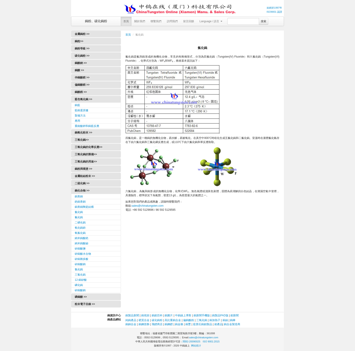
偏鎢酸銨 (188, 320)
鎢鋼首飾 (144, 324)
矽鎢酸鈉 (80, 264)
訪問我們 (172, 21)
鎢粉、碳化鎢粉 (96, 21)
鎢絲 (225, 320)
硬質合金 (144, 320)
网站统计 (196, 345)
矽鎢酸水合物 (83, 253)
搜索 (263, 21)
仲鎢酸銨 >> (82, 77)
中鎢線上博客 (183, 315)
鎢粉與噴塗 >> (83, 168)
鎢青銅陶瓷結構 (84, 206)
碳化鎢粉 (157, 320)
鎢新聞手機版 (202, 315)
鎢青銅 (79, 196)
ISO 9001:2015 (211, 341)
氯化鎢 (79, 269)
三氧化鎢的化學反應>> (88, 147)
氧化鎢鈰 (80, 227)
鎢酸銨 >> (81, 92)
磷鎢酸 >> (81, 296)
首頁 (126, 21)
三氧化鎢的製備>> (86, 154)
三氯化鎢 (80, 274)
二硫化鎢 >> (82, 183)
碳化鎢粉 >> (82, 55)
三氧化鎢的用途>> (86, 161)
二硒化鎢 (80, 222)
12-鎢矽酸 (81, 279)
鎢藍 (77, 105)
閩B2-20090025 (191, 341)
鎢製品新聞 (132, 315)
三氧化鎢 (201, 320)
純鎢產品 (130, 320)
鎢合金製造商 (232, 324)
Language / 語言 (210, 21)
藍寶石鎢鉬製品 (202, 324)
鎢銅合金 (130, 324)
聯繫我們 (156, 21)
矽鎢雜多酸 (81, 259)
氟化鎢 (79, 217)
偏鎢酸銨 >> (82, 84)
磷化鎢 (79, 285)
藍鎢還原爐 (81, 110)
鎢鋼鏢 (169, 324)
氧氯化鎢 (80, 233)
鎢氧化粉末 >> (83, 132)
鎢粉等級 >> (82, 48)
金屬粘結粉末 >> (85, 176)
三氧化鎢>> (82, 139)
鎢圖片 (169, 315)
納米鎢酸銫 (81, 238)
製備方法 (80, 115)
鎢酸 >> (79, 70)
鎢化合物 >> (82, 190)
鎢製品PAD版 (220, 315)
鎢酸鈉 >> (81, 63)
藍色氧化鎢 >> (83, 99)
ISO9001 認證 (274, 11)
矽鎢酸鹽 (80, 248)
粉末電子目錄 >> (85, 304)
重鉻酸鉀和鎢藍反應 (87, 126)
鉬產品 (218, 324)
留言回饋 (188, 21)
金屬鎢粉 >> (82, 34)
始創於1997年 (274, 7)
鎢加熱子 (214, 320)
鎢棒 (232, 320)
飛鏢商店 (157, 324)
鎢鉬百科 (157, 315)
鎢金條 (179, 324)
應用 (77, 120)
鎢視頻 (145, 315)
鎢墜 (188, 324)
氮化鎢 (79, 212)
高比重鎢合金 (173, 320)
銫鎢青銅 (80, 201)
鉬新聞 (234, 315)
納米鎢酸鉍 (81, 243)
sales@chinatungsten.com (147, 205)
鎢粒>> (79, 41)
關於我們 (139, 21)
